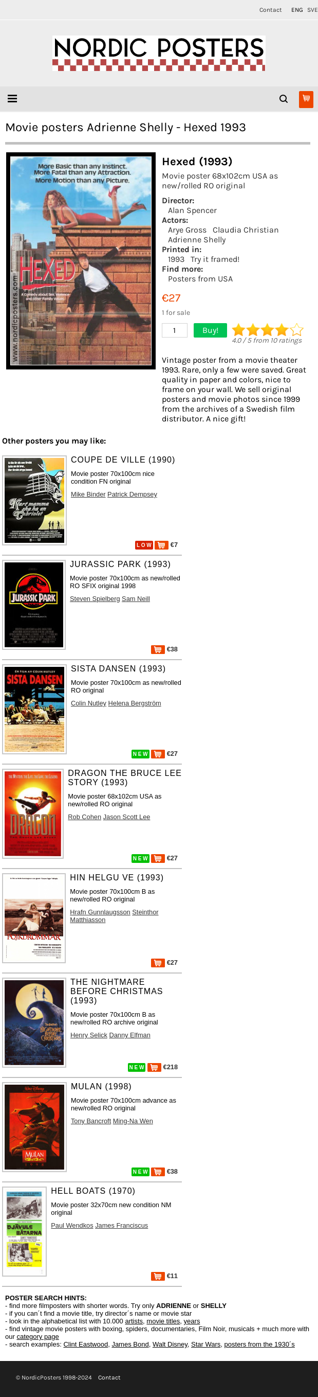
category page (37, 1336)
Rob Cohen (84, 817)
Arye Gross (187, 230)
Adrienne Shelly (197, 239)
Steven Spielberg (95, 599)
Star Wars (205, 1344)
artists (134, 1321)
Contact (270, 9)
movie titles (163, 1321)
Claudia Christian (246, 230)
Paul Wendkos (72, 1225)
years (192, 1321)
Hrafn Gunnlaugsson (100, 912)
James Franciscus (121, 1225)
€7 (166, 545)
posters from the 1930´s (260, 1344)
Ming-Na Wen (133, 1121)
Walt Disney (170, 1344)
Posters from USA (200, 279)
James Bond (129, 1344)
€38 (164, 649)
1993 (176, 259)
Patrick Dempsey (132, 494)
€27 (164, 753)
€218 (162, 1067)
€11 (164, 1276)
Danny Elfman (129, 1035)
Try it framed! (215, 259)
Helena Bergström (134, 703)
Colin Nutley (88, 703)
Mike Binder (88, 494)
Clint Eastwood (85, 1344)
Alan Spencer (192, 210)
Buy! (210, 330)
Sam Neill (136, 599)
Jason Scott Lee (127, 817)
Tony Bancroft (91, 1121)
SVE (312, 9)
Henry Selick (88, 1035)
